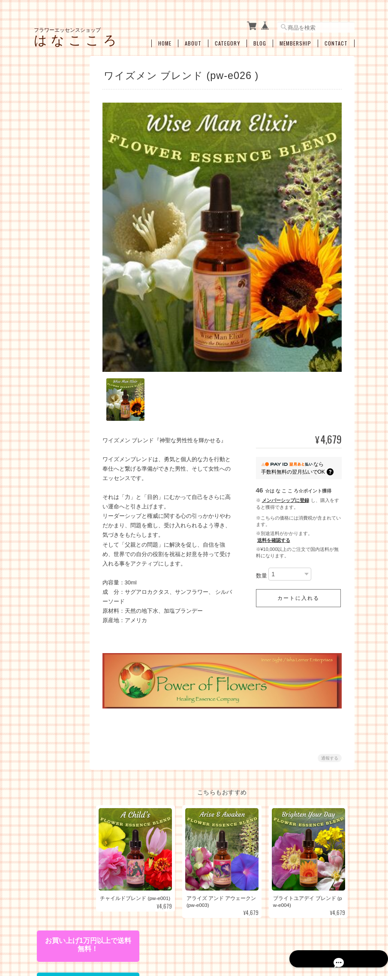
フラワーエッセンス (62, 121)
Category (227, 37)
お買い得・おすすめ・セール (60, 601)
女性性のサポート (65, 417)
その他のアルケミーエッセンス (65, 352)
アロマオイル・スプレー (65, 643)
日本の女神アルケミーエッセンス (65, 312)
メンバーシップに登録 (285, 481)
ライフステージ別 (65, 404)
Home (164, 37)
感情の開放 (58, 457)
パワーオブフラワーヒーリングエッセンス (65, 183)
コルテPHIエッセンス (64, 160)
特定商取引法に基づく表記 (62, 751)
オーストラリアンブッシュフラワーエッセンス (65, 210)
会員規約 (345, 932)
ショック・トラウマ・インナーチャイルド (65, 438)
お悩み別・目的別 (60, 389)
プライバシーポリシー (226, 932)
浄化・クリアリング (65, 514)
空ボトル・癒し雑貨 (62, 623)
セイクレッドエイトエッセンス (65, 253)
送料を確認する (273, 521)
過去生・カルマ (63, 484)
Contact (336, 37)
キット (47, 370)
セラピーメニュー (60, 553)
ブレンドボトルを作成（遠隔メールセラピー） (65, 575)
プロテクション (63, 498)
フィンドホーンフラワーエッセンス (65, 233)
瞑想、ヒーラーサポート (65, 534)
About (193, 37)
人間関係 (55, 471)
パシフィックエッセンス (65, 140)
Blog (259, 37)
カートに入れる (298, 580)
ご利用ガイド (54, 729)
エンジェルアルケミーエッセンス (65, 331)
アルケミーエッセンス (62, 289)
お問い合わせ (54, 773)
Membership (295, 37)
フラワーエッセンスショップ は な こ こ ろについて (133, 932)
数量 (261, 557)
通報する (329, 736)
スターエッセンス (65, 270)
